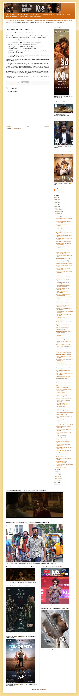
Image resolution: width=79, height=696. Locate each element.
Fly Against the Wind (60, 317)
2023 (56, 202)
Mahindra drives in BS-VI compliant (63, 344)
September (58, 215)
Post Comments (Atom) (16, 128)
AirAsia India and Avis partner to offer (63, 354)
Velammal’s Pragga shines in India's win (64, 352)
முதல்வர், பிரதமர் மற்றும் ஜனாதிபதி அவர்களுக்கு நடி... (63, 230)
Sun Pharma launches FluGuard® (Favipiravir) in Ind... (63, 295)
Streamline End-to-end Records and (63, 376)
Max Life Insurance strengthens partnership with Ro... (62, 339)
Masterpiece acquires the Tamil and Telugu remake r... (63, 222)
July (57, 469)
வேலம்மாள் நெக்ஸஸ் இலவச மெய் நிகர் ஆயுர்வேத (63, 368)
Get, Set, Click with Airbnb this (62, 378)
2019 (56, 482)
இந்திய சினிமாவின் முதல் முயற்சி (63, 351)
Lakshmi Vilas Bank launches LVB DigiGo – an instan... (63, 408)
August (58, 216)
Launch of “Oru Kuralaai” (61, 248)
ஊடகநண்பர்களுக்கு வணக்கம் (62, 250)
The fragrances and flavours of (62, 452)
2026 (56, 197)
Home (28, 126)
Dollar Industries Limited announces (63, 385)
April (57, 474)
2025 (56, 199)
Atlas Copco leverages (60, 406)
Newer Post (8, 126)
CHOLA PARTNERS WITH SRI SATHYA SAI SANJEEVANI (64, 362)
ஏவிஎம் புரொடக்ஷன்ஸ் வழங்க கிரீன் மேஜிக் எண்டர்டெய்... (64, 390)
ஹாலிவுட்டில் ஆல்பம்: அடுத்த (62, 327)
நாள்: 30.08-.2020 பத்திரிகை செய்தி (63, 241)
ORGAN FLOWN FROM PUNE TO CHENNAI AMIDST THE (63, 404)
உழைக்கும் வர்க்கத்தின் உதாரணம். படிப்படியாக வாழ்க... (63, 253)
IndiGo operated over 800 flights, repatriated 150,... (62, 303)
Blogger (44, 689)
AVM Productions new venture (62, 387)
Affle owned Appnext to (61, 392)
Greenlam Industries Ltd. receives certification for (63, 445)
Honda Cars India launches (61, 414)
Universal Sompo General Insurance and (64, 412)
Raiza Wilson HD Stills (60, 329)
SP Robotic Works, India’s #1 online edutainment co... (63, 319)
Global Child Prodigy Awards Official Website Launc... (63, 244)
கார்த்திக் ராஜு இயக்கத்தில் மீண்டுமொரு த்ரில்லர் (61, 462)
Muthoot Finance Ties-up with (62, 410)
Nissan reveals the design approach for (64, 346)
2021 (56, 206)
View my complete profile (59, 191)
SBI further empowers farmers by (63, 336)
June (57, 471)
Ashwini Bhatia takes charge (62, 456)
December (58, 209)
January (58, 480)
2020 (56, 208)
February (58, 478)
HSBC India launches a (61, 435)
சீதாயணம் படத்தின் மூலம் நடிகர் (63, 260)
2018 (56, 484)
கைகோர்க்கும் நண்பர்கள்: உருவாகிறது (64, 398)
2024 (56, 201)
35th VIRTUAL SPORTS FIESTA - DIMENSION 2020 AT (63, 306)
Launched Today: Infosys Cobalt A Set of (64, 424)
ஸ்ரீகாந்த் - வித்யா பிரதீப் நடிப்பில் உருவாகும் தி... (63, 269)
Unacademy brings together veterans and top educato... (63, 332)
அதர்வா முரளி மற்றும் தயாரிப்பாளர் (63, 261)
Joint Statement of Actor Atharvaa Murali (64, 263)
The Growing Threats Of (61, 467)
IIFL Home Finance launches (62, 439)
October (58, 213)
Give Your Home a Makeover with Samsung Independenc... (63, 286)
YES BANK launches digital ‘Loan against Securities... (63, 396)
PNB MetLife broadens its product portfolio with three (63, 289)
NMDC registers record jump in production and (62, 292)
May (57, 473)
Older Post (47, 126)
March (57, 476)
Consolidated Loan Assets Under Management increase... (63, 422)
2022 (56, 204)
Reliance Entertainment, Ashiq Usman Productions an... (64, 236)
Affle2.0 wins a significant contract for (63, 450)
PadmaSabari (58, 189)
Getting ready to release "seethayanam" (64, 258)
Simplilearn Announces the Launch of (63, 394)
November (58, 211)
